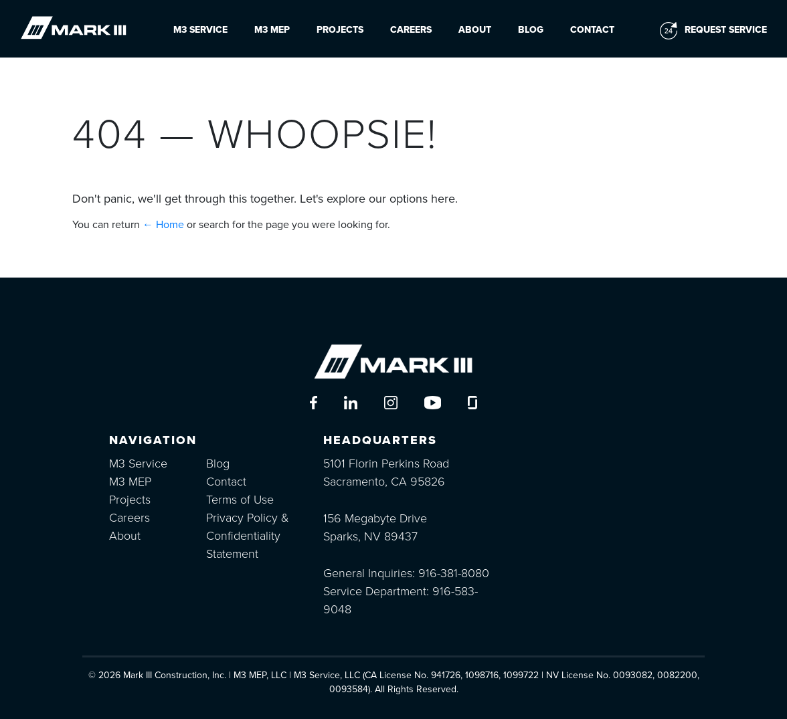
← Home (163, 224)
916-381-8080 (453, 573)
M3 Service (200, 29)
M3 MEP (272, 29)
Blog (530, 29)
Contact (592, 29)
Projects (340, 29)
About (474, 29)
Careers (411, 29)
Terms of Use (240, 499)
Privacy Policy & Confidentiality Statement (247, 535)
